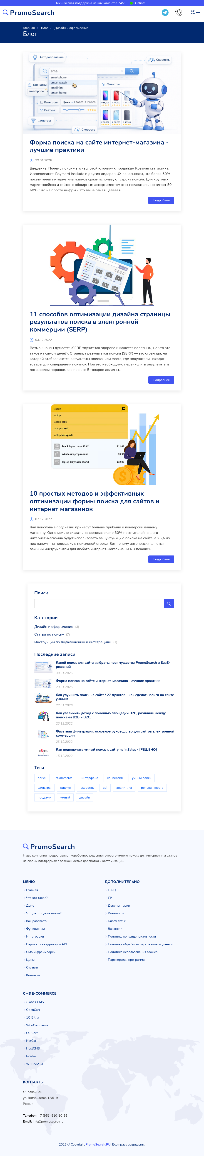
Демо (30, 905)
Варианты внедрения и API (46, 944)
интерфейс (90, 778)
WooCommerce (37, 1025)
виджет (65, 788)
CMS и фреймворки (40, 952)
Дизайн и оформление (56, 626)
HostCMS (33, 1048)
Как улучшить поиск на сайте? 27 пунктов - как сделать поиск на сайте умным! (115, 697)
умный (65, 797)
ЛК (110, 898)
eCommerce (63, 778)
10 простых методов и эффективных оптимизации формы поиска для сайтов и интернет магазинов (94, 501)
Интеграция (35, 936)
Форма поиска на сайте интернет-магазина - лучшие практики (99, 146)
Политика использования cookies (132, 952)
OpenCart (33, 1010)
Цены (30, 959)
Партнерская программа (126, 959)
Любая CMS (35, 1002)
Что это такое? (36, 898)
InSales (31, 1056)
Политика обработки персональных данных (141, 944)
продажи (44, 797)
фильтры (44, 788)
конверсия (115, 778)
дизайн (84, 797)
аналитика (124, 788)
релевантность (152, 788)
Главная (32, 890)
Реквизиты (116, 913)
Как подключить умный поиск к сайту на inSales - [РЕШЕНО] (106, 749)
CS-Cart (32, 1033)
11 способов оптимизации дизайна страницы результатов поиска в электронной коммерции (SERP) (100, 322)
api (105, 788)
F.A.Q (112, 890)
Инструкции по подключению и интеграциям (75, 642)
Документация (119, 905)
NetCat (31, 1040)
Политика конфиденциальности (132, 936)
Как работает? (36, 921)
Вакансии (115, 928)
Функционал (35, 928)
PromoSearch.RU (97, 1144)
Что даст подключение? (43, 913)
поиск (42, 778)
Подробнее (161, 200)
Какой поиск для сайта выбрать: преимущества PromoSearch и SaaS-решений (113, 664)
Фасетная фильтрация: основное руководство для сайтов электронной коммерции (115, 733)
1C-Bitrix (32, 1017)
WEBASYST (34, 1064)
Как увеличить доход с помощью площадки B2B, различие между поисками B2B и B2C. (111, 715)
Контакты (33, 975)
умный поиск (141, 778)
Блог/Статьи (117, 921)
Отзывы (32, 967)
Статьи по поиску (52, 634)
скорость (87, 788)
